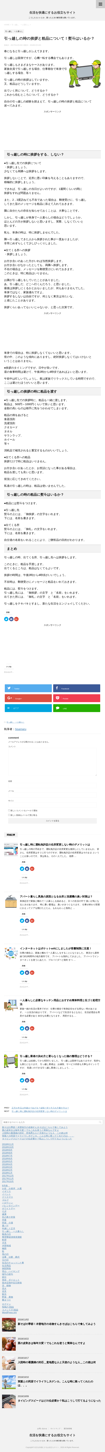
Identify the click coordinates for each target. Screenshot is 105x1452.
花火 (4, 1288)
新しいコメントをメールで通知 (24, 810)
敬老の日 (6, 1234)
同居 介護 (7, 1223)
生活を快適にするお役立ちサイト (52, 12)
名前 (10, 781)
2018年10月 (8, 1147)
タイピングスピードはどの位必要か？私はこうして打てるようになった (37, 1139)
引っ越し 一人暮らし (15, 722)
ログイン (6, 1304)
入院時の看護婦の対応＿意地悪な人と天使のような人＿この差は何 (35, 1133)
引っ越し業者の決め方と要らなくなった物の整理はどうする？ (56, 1056)
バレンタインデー (11, 1205)
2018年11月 (8, 1144)
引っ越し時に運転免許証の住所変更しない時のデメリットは (55, 844)
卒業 (4, 1220)
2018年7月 (7, 1156)
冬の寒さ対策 (8, 1217)
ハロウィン (7, 1203)
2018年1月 (7, 1173)
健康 (4, 1214)
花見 (4, 1291)
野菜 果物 (7, 1297)
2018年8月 (7, 1153)
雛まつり (6, 1300)
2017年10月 (8, 1181)
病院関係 (6, 1268)
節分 (4, 1277)
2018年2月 (7, 1170)
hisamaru (20, 729)
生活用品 (6, 1265)
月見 (4, 1243)
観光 (4, 1294)
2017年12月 (8, 1176)
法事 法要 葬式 (11, 1257)
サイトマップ (55, 1429)
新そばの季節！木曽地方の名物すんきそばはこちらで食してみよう (35, 1127)
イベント (6, 1194)
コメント (12, 746)
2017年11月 (8, 1178)
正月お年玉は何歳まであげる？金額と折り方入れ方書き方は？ (40, 1108)
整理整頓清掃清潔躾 (12, 1237)
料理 (4, 1240)
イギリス (6, 1191)
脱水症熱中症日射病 (12, 1283)
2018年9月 (7, 1150)
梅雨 (4, 1248)
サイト (11, 801)
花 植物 (6, 1285)
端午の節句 (7, 1274)
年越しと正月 (8, 1228)
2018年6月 (7, 1158)
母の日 (5, 1254)
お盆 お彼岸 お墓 (12, 1188)
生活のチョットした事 (13, 1263)
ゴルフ (5, 1200)
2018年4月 (7, 1164)
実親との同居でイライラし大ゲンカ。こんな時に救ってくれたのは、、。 (38, 1136)
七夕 (4, 1211)
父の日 (5, 1260)
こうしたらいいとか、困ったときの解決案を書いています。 (52, 1441)
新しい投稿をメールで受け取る (24, 815)
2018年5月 (7, 1161)
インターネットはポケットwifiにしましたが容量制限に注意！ (56, 948)
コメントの (10, 1310)
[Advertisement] (52, 130)
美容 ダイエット (11, 1280)
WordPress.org (9, 1312)
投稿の (8, 1307)
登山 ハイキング (11, 1271)
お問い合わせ (42, 1429)
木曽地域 (6, 1245)
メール (11, 791)
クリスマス (7, 1197)
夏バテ (5, 1225)
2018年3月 (7, 1167)
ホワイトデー (8, 1208)
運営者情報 (68, 1429)
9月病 (6, 1186)
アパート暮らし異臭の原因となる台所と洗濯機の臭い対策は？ (56, 896)
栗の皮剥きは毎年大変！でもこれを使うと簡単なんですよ (30, 1130)
